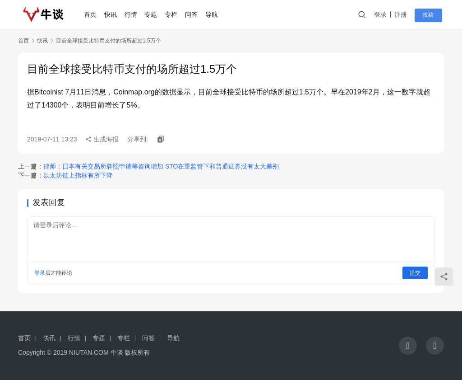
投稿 (431, 15)
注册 (405, 14)
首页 (92, 14)
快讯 (112, 14)
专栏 (173, 14)
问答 (193, 14)
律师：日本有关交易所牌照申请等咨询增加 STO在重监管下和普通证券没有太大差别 (161, 166)
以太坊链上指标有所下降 (78, 175)
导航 (213, 14)
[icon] (408, 346)
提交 (415, 273)
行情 (132, 14)
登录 (385, 14)
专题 (153, 14)
